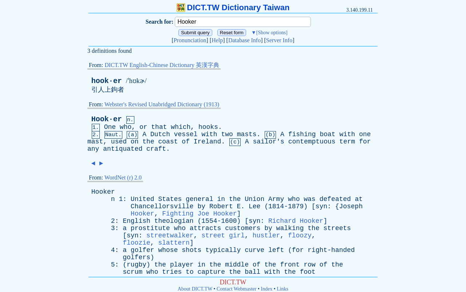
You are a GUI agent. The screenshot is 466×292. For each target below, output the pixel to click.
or (143, 127)
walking (290, 228)
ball (252, 272)
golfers (136, 257)
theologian (174, 221)
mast (95, 141)
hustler (266, 235)
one (365, 134)
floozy (300, 235)
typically (223, 250)
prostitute (150, 228)
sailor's (268, 141)
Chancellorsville (162, 206)
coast (168, 141)
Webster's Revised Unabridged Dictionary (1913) (161, 104)
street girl (223, 235)
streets (337, 228)
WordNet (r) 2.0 (123, 177)
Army (276, 199)
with (209, 134)
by (201, 206)
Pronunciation (190, 40)
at (359, 199)
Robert (221, 206)
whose (168, 250)
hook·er (106, 81)
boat (327, 134)
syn (321, 206)
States (170, 199)
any (93, 149)
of (186, 141)
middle (237, 264)
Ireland (207, 141)
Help (217, 40)
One (110, 127)
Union (254, 199)
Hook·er (106, 119)
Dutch (160, 134)
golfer (142, 250)
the (148, 141)
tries (172, 272)
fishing (302, 134)
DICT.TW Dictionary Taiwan (233, 7)
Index (266, 289)
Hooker (103, 192)
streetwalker (170, 235)
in (221, 199)
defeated (335, 199)
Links (282, 289)
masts (247, 134)
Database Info (244, 40)
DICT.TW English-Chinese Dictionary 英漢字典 (161, 65)
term (347, 141)
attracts (205, 228)
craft (156, 149)
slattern (173, 242)
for (365, 141)
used (119, 141)
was (309, 199)
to (190, 272)
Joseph (351, 206)
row (309, 264)
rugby (136, 264)
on (135, 141)
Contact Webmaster (236, 289)
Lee (254, 206)
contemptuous (312, 141)
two (227, 134)
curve (254, 250)
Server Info (279, 40)
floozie (136, 242)
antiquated (122, 149)
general (199, 199)
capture (211, 272)
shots (191, 250)
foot (307, 272)
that (159, 127)
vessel (186, 134)
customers (242, 228)
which (180, 127)
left (276, 250)
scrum (132, 272)
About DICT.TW (195, 289)
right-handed (331, 250)
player (182, 264)
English (136, 221)
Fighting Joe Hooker (199, 213)
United (142, 199)
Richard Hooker (295, 221)
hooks (208, 127)
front (290, 264)
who (125, 127)
